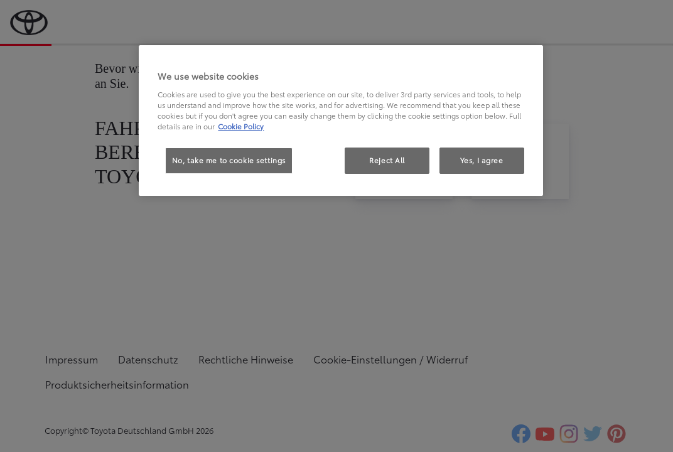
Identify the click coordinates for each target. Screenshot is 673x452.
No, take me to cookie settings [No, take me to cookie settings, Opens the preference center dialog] (229, 160)
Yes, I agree (481, 160)
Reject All (387, 160)
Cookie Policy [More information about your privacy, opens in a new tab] (241, 126)
